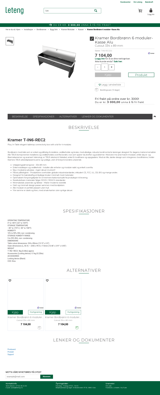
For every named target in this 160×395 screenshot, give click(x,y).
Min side (108, 386)
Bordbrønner (41, 29)
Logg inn (151, 14)
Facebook (109, 388)
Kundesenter (125, 2)
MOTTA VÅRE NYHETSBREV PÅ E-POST (23, 372)
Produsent (12, 349)
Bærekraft (149, 2)
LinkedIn (116, 388)
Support (11, 354)
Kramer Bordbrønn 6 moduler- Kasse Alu (103, 29)
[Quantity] (104, 67)
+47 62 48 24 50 (21, 386)
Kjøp (108, 75)
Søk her (118, 61)
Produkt (141, 75)
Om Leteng (138, 2)
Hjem (18, 29)
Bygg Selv (54, 29)
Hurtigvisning (36, 312)
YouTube (123, 388)
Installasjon (28, 29)
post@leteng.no (17, 388)
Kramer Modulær (68, 29)
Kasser (81, 29)
